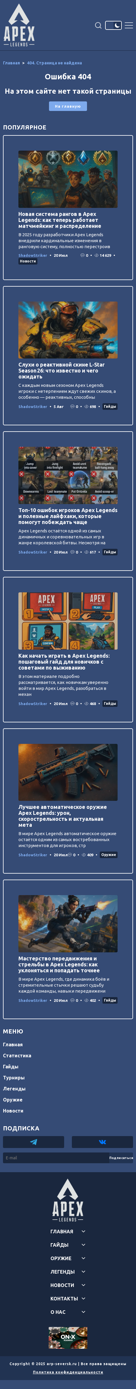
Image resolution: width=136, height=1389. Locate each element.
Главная (13, 1044)
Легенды (14, 1088)
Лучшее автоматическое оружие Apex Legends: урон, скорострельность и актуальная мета (62, 816)
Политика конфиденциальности (68, 1372)
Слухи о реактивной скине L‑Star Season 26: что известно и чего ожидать (61, 370)
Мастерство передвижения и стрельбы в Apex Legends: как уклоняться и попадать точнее (59, 964)
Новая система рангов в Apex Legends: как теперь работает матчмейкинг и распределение (59, 220)
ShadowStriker (32, 255)
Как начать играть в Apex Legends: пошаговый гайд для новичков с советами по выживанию (64, 661)
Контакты (64, 1298)
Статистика (17, 1055)
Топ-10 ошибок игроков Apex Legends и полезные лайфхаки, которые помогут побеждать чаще (68, 516)
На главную (68, 106)
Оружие (108, 855)
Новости (28, 261)
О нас (57, 1312)
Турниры (14, 1077)
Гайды (110, 406)
